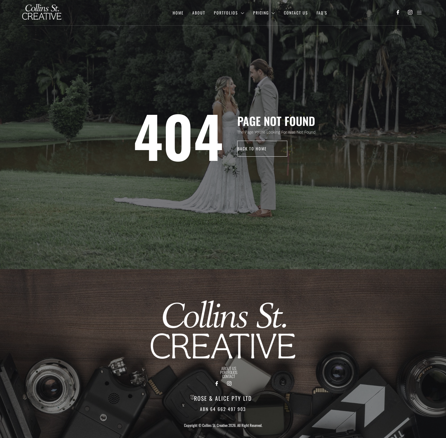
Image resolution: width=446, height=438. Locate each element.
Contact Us (296, 13)
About (198, 13)
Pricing (264, 13)
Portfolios (229, 13)
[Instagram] (410, 13)
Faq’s (322, 13)
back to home (252, 148)
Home (178, 13)
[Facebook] (398, 13)
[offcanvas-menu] (419, 12)
